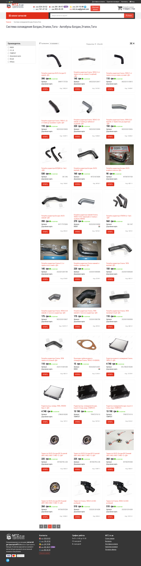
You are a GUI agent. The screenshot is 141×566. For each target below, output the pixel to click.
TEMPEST (12, 53)
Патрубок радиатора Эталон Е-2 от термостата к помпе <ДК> (52, 264)
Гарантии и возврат (111, 547)
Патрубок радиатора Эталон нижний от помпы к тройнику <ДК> (86, 264)
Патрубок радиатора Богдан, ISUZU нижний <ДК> (53, 217)
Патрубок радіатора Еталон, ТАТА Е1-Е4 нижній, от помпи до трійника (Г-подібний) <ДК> (87, 122)
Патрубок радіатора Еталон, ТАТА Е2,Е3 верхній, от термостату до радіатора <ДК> (119, 122)
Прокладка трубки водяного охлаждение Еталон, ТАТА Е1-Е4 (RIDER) (86, 359)
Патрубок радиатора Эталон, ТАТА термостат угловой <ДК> (52, 359)
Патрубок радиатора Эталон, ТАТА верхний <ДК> (117, 264)
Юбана (11, 62)
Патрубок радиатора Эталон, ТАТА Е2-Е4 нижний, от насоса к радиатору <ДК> (54, 312)
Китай (11, 59)
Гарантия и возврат (113, 2)
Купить (45, 89)
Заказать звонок (44, 553)
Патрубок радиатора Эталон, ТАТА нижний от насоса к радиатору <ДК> (86, 312)
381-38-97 (56, 7)
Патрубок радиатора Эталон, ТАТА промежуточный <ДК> (117, 312)
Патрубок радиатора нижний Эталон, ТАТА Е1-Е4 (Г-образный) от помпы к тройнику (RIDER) (86, 217)
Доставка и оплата (98, 2)
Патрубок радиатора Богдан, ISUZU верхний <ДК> (85, 169)
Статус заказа (109, 538)
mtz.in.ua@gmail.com (79, 9)
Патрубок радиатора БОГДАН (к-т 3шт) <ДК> (53, 169)
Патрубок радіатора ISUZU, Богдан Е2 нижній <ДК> (53, 74)
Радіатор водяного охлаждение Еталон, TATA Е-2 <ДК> (119, 359)
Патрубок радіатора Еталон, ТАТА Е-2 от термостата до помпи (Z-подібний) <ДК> (87, 74)
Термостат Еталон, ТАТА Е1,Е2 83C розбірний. (85, 502)
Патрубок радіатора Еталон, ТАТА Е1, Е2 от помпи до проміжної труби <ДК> (54, 122)
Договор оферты (110, 549)
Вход (132, 2)
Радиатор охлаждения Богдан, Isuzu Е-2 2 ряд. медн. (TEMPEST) (119, 407)
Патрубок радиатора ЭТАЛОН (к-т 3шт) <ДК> (118, 217)
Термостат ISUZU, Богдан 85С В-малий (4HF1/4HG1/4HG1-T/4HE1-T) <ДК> (118, 454)
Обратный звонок (95, 8)
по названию (54, 43)
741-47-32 (40, 9)
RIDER (11, 47)
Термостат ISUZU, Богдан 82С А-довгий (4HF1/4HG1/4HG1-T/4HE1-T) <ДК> (54, 454)
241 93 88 (77, 7)
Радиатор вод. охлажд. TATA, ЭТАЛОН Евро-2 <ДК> (53, 407)
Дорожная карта (14, 56)
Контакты (124, 2)
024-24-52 (40, 7)
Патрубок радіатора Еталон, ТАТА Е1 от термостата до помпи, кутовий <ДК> (119, 74)
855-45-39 (56, 9)
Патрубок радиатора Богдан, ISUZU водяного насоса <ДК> (117, 169)
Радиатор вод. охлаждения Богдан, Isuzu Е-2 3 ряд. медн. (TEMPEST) (85, 407)
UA (11, 2)
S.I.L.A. (11, 50)
